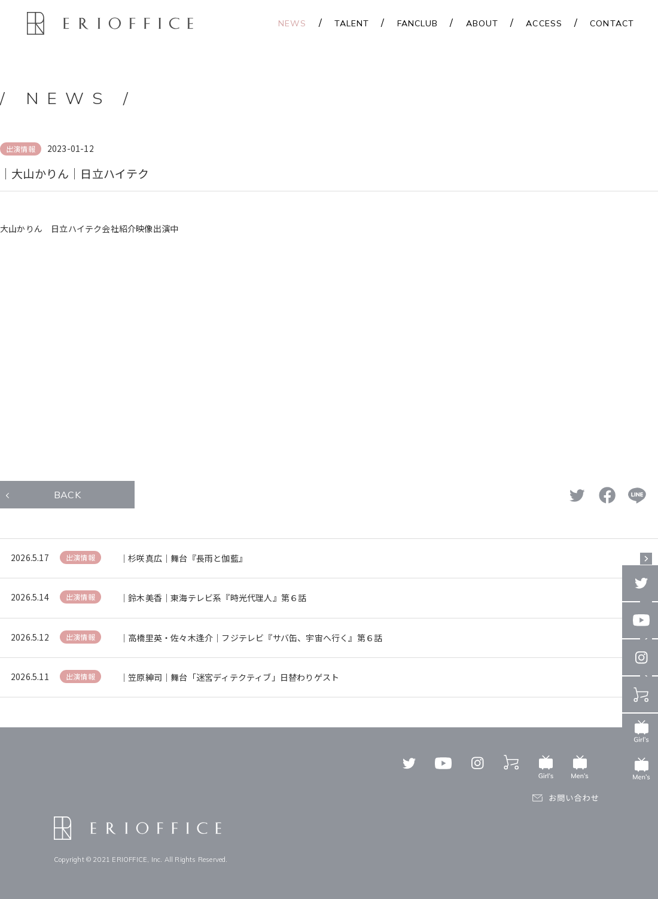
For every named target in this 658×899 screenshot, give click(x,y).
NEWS (292, 23)
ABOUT (482, 23)
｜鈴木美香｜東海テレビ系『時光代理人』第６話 (213, 598)
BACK (67, 495)
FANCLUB (417, 23)
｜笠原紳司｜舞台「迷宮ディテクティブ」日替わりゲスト (229, 677)
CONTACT (612, 23)
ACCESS (544, 23)
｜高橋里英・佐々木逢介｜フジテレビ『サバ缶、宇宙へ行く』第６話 (251, 638)
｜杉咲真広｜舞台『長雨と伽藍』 (183, 558)
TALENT (352, 23)
